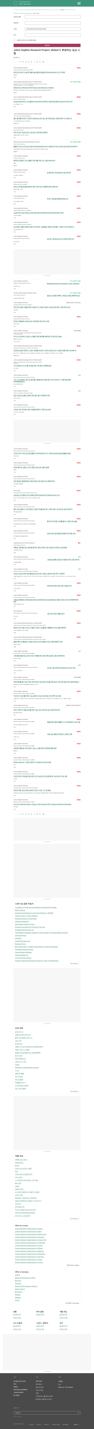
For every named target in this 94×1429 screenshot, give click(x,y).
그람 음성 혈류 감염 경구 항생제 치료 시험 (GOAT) (63, 559)
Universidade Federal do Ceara (24, 924)
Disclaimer (65, 1424)
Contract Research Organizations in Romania (29, 1257)
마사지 (17, 1070)
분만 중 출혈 (19, 1079)
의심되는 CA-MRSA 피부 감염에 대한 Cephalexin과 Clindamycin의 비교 (37, 495)
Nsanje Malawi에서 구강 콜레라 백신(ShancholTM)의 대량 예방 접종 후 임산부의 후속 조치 (43, 101)
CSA (16, 1171)
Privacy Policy (56, 1424)
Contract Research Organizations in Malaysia (29, 1251)
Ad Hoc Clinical (20, 1289)
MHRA (16, 1387)
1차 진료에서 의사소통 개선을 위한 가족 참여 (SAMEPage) (33, 366)
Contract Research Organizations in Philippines (30, 1254)
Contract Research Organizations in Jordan (29, 1245)
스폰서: (15, 29)
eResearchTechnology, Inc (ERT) (25, 1278)
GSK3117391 (19, 1189)
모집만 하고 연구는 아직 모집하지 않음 (25, 40)
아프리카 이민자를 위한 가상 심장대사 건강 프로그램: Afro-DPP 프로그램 (37, 696)
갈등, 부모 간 (19, 1032)
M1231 (17, 1166)
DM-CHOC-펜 (19, 1163)
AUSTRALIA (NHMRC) (21, 1390)
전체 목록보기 (74, 963)
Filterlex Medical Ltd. (21, 955)
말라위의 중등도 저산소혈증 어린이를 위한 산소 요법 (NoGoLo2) (34, 160)
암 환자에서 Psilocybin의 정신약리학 (59, 172)
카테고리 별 (17, 1318)
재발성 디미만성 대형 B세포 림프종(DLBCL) (29, 1047)
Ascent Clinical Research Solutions (26, 1286)
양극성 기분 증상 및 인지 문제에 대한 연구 (60, 239)
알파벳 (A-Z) (17, 1314)
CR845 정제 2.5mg (21, 1160)
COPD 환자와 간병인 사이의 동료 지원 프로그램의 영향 (31, 467)
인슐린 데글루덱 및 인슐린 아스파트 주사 (28, 1201)
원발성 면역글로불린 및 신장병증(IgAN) (28, 1053)
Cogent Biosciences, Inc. (22, 941)
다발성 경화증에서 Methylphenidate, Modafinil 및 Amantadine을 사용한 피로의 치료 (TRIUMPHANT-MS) (46, 601)
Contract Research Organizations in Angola (29, 1229)
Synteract (18, 1283)
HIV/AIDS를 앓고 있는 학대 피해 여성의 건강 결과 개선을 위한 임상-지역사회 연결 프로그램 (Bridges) (46, 682)
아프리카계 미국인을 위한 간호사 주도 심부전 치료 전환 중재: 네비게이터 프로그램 (40, 776)
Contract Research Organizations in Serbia (28, 1259)
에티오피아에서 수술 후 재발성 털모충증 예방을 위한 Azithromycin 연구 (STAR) (39, 72)
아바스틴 (18, 1204)
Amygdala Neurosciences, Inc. (24, 930)
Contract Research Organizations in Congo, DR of (30, 1240)
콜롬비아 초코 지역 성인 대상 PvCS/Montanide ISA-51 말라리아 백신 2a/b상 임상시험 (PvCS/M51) (46, 146)
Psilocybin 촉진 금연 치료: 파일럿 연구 (59, 586)
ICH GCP (16, 13)
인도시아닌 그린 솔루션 (22, 1216)
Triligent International (22, 921)
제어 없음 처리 (19, 1207)
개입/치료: (16, 23)
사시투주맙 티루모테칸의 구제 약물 (26, 1180)
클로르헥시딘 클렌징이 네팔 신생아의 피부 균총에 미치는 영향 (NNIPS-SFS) (38, 642)
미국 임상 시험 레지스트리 (25, 13)
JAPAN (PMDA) (18, 1392)
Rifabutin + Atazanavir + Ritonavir (26, 1198)
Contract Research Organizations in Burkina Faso (30, 1234)
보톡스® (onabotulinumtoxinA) (25, 1213)
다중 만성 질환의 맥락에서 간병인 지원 (59, 734)
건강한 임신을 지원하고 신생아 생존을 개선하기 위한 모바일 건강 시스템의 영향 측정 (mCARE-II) (45, 350)
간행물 (60, 1381)
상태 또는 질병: (17, 16)
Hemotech (18, 938)
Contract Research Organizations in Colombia (29, 1237)
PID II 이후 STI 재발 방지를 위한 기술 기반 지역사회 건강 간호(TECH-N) (37, 710)
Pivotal (17, 1300)
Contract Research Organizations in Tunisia (29, 1262)
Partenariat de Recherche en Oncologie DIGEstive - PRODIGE (34, 913)
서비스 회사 (39, 1390)
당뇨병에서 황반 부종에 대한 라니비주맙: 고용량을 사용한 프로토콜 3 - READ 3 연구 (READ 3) (44, 227)
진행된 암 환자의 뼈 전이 (23, 1035)
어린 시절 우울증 (20, 1088)
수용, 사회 (18, 1041)
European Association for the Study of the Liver (30, 927)
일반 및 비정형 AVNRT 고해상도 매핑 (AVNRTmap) (63, 295)
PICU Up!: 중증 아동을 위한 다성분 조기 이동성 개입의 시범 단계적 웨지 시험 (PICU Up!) (42, 307)
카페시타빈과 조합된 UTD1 (23, 1174)
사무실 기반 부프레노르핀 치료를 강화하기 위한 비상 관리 (32, 409)
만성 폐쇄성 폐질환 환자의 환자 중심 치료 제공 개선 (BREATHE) (34, 481)
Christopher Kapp (20, 935)
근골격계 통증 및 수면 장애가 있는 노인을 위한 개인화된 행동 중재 (35, 748)
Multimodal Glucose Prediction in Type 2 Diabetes (63, 284)
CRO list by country (73, 1265)
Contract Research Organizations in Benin (28, 1231)
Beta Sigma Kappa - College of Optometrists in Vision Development (36, 947)
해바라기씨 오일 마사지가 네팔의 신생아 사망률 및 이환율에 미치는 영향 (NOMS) (40, 628)
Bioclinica (18, 1281)
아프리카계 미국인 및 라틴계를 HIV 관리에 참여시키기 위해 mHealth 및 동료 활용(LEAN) (42, 453)
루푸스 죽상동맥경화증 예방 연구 (57, 199)
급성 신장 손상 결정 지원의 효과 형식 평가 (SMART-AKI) (32, 395)
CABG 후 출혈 (19, 1073)
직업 (37, 1393)
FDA (15, 1384)
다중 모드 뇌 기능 (20, 1061)
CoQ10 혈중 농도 (20, 1058)
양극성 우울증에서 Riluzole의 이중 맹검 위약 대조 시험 (31, 321)
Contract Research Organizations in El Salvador (30, 1243)
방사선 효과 (19, 1056)
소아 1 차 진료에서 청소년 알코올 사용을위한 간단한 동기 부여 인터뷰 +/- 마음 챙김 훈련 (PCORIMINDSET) (42, 380)
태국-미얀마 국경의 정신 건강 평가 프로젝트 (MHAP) (31, 132)
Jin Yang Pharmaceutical (23, 958)
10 (43, 62)
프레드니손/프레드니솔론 (23, 1168)
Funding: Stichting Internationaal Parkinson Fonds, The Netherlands (36, 961)
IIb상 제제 (18, 1183)
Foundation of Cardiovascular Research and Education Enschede (36, 907)
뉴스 (59, 1384)
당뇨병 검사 (19, 1044)
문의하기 (39, 1424)
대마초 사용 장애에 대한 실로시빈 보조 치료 (61, 668)
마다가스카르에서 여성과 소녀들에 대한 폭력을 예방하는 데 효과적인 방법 (38, 336)
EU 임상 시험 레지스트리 (44, 1399)
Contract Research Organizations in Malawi (29, 1248)
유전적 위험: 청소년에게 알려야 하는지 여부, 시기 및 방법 (32, 790)
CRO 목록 (39, 1381)
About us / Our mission (65, 1387)
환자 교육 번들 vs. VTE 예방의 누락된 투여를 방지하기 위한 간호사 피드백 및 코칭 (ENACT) (43, 509)
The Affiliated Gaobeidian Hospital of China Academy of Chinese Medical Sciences (41, 933)
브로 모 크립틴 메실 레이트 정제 (25, 1210)
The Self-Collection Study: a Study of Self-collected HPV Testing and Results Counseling (42, 804)
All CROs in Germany (72, 1303)
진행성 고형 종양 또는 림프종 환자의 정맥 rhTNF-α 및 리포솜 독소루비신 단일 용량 (40, 547)
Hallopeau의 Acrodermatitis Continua (27, 1067)
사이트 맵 (31, 1424)
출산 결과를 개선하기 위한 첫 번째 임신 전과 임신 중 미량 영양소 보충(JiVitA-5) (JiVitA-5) (43, 118)
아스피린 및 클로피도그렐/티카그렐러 (27, 1192)
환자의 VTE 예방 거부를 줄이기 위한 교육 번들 (62, 521)
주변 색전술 (19, 1076)
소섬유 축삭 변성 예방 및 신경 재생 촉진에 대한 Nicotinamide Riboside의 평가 (39, 213)
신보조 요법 (19, 1195)
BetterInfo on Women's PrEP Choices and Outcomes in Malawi (34, 88)
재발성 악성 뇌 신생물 (22, 1050)
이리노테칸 (18, 1177)
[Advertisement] (47, 261)
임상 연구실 (39, 1387)
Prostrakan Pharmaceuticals (24, 949)
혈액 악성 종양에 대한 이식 (23, 1038)
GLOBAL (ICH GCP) (20, 1381)
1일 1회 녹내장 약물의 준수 (56, 613)
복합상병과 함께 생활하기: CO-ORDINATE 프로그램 (63, 722)
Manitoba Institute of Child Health (26, 919)
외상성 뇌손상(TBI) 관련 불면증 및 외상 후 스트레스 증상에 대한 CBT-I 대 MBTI (39, 573)
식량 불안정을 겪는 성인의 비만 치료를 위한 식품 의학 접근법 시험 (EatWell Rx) (39, 656)
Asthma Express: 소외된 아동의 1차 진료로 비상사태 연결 (32, 762)
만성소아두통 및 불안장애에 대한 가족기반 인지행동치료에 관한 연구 (36, 187)
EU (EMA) (17, 1395)
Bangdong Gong (20, 944)
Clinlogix (18, 1295)
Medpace (18, 1297)
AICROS (17, 1275)
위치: (15, 35)
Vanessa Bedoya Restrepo (23, 952)
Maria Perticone (20, 910)
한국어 (76, 1424)
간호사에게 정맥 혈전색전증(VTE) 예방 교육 (61, 533)
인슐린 (17, 1186)
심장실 (17, 1064)
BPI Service (18, 1292)
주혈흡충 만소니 (20, 1082)
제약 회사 (39, 1384)
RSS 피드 (46, 1424)
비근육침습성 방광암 (21, 1085)
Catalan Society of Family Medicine (26, 916)
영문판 (62, 9)
